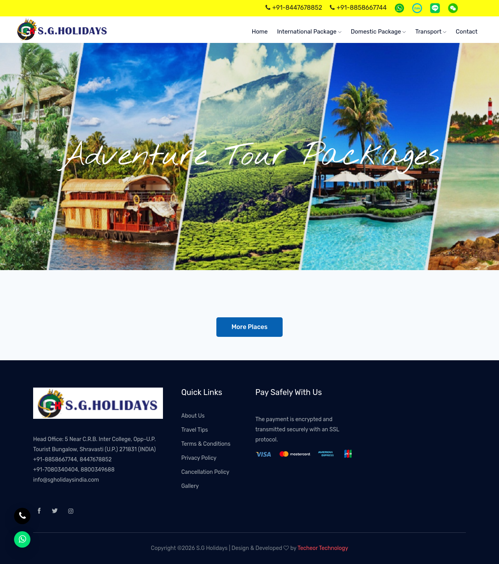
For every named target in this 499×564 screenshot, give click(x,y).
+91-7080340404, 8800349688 (74, 469)
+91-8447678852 (293, 7)
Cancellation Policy (205, 472)
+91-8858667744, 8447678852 (72, 459)
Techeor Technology (322, 548)
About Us (193, 416)
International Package (309, 31)
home (260, 31)
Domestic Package (378, 31)
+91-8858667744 (358, 7)
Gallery (190, 486)
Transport (430, 31)
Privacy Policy (198, 458)
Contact (467, 31)
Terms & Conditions (205, 444)
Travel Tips (194, 430)
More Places (250, 327)
